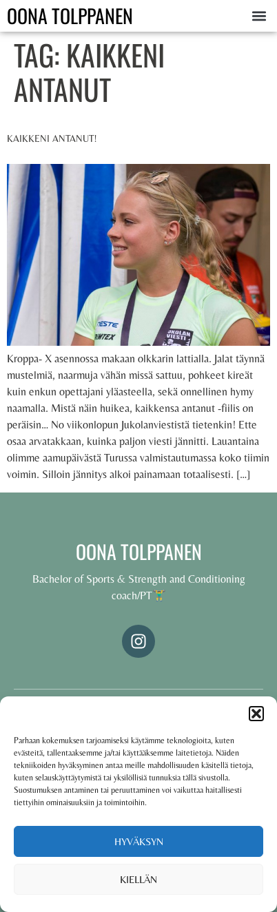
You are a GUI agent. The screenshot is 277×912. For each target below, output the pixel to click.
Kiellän (138, 879)
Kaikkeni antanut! (52, 138)
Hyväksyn (138, 841)
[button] (256, 714)
